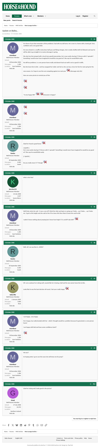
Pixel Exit (70, 445)
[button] (33, 16)
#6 (94, 243)
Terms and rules (68, 438)
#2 (94, 101)
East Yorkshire (16, 66)
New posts (6, 20)
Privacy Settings (60, 440)
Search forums (17, 20)
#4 (94, 173)
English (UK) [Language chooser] (18, 438)
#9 (94, 348)
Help (85, 438)
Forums (16, 16)
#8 (94, 312)
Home (8, 16)
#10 (94, 384)
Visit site (12, 68)
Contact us (60, 438)
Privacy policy (78, 438)
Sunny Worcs (17, 198)
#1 (94, 39)
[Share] (91, 39)
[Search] (94, 16)
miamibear (7, 34)
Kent (19, 303)
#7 (94, 278)
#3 (94, 137)
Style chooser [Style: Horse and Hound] (8, 438)
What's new (28, 16)
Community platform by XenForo (44, 445)
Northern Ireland (16, 411)
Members (40, 16)
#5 (94, 207)
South (19, 164)
